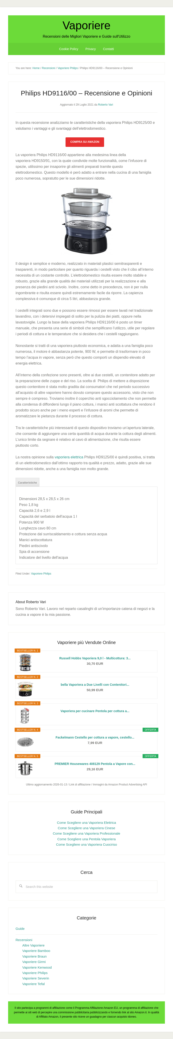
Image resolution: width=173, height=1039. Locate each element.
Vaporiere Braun (34, 956)
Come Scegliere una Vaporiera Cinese (86, 828)
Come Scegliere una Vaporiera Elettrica (86, 822)
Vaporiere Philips (41, 573)
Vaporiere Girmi (34, 962)
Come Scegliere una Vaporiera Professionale (86, 833)
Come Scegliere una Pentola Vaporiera (86, 839)
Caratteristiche (27, 482)
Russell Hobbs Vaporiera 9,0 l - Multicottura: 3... (95, 658)
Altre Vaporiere (33, 945)
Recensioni (24, 940)
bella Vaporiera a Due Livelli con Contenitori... (95, 684)
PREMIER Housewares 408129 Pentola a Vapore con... (95, 764)
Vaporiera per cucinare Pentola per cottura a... (95, 711)
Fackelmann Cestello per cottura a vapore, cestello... (95, 737)
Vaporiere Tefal (33, 984)
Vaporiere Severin (35, 978)
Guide (20, 928)
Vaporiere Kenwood (37, 967)
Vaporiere (86, 25)
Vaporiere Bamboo (36, 951)
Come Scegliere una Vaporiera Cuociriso (86, 844)
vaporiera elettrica (69, 457)
